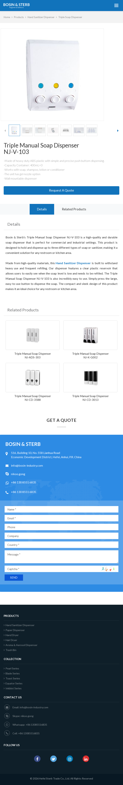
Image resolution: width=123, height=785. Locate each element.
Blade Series (12, 673)
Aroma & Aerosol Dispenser (20, 645)
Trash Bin (10, 650)
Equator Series (13, 683)
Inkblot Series (13, 688)
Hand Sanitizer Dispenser (41, 17)
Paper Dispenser (14, 630)
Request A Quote (61, 190)
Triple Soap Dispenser (70, 17)
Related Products (74, 209)
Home (7, 17)
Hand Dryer (11, 635)
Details (42, 209)
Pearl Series (11, 668)
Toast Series (12, 678)
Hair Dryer (10, 640)
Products (19, 17)
